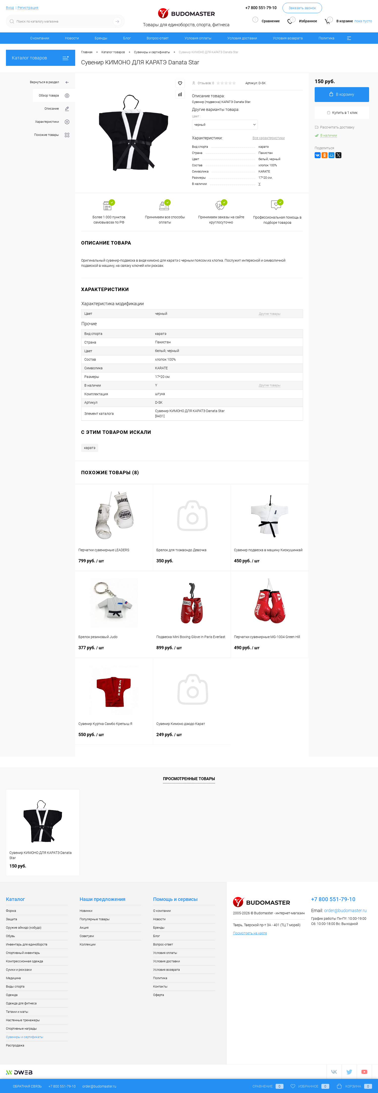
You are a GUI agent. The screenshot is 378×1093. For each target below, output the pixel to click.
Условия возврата (288, 38)
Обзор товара (54, 95)
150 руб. (17, 866)
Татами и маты (17, 1012)
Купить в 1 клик (342, 113)
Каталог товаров (40, 58)
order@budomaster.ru (345, 910)
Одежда (12, 995)
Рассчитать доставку (334, 127)
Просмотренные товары (189, 778)
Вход (10, 8)
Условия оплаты (198, 38)
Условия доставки (242, 38)
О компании (39, 38)
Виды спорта (15, 986)
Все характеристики (269, 138)
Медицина (13, 978)
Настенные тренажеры (23, 1020)
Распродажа (15, 1045)
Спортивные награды (21, 1028)
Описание (57, 108)
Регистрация (28, 8)
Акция (84, 927)
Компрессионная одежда (24, 961)
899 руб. (192, 650)
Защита (11, 919)
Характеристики (52, 122)
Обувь (10, 936)
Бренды (101, 38)
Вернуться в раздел (49, 82)
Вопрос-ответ (158, 38)
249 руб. (192, 737)
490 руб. (269, 650)
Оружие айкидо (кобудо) (23, 927)
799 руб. (114, 564)
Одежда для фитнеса (21, 1003)
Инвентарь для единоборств (26, 944)
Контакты (160, 986)
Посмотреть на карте (250, 933)
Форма (11, 911)
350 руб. (192, 563)
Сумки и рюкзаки (19, 969)
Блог (127, 38)
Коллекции (87, 944)
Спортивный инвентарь (23, 953)
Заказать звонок (302, 8)
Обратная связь (24, 1086)
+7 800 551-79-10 (62, 1086)
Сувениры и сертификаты (24, 1037)
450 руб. (269, 564)
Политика (326, 38)
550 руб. (114, 737)
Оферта (158, 995)
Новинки (86, 911)
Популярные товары (95, 919)
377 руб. (114, 650)
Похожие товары (51, 135)
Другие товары (270, 314)
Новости (72, 38)
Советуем (87, 936)
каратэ (89, 448)
